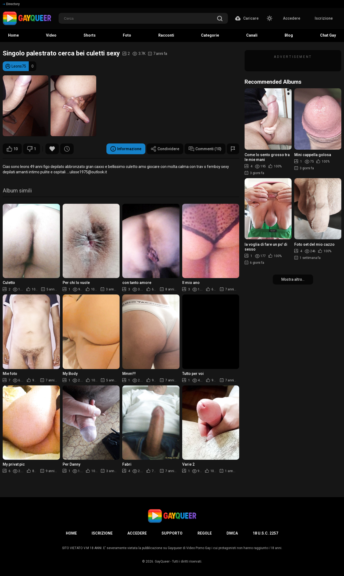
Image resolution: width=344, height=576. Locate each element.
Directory (11, 4)
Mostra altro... (292, 279)
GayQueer (162, 561)
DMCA (232, 533)
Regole (205, 533)
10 (12, 149)
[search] (220, 19)
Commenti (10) (205, 149)
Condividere (165, 149)
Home (71, 533)
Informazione (125, 149)
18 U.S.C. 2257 (265, 533)
